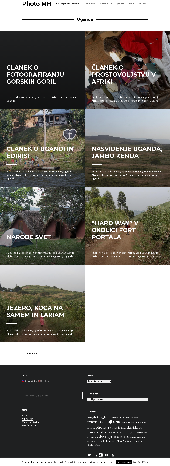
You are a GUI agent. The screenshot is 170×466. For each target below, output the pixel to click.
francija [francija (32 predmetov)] (92, 422)
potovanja (106, 3)
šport (120, 3)
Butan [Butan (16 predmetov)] (122, 417)
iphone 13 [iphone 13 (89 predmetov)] (102, 427)
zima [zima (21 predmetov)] (90, 444)
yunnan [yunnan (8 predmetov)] (113, 441)
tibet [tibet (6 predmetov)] (143, 437)
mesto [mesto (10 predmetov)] (109, 432)
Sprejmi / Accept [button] (124, 462)
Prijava (25, 415)
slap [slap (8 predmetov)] (96, 437)
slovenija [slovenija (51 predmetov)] (105, 437)
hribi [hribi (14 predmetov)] (137, 422)
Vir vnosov (27, 419)
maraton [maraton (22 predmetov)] (101, 432)
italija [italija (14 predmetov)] (125, 428)
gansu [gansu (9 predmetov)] (123, 422)
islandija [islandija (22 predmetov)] (117, 427)
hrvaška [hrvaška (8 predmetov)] (143, 422)
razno (142, 3)
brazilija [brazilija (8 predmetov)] (115, 418)
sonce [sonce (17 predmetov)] (121, 436)
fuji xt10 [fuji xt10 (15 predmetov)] (102, 422)
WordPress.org (30, 425)
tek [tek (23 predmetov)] (127, 436)
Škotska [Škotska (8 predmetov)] (97, 445)
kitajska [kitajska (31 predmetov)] (133, 427)
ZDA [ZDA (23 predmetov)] (119, 441)
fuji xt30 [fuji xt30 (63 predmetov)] (113, 422)
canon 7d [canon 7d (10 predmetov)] (130, 417)
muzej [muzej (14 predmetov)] (122, 432)
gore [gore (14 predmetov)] (128, 422)
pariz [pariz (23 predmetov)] (133, 432)
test (131, 3)
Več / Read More (140, 462)
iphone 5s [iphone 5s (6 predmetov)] (90, 428)
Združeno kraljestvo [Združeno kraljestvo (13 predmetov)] (132, 441)
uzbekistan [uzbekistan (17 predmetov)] (104, 441)
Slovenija (89, 3)
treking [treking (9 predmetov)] (90, 441)
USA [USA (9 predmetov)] (95, 441)
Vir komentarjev (30, 422)
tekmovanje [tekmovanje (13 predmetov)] (135, 437)
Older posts (29, 353)
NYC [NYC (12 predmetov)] (128, 432)
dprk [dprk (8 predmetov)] (136, 418)
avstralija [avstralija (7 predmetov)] (90, 418)
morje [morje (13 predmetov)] (115, 432)
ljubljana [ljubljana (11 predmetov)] (91, 432)
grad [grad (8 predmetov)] (132, 422)
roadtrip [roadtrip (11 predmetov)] (91, 437)
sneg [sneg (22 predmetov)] (115, 436)
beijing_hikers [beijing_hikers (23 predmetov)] (103, 417)
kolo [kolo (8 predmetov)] (140, 428)
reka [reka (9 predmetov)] (145, 432)
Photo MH (36, 3)
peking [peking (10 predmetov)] (140, 432)
